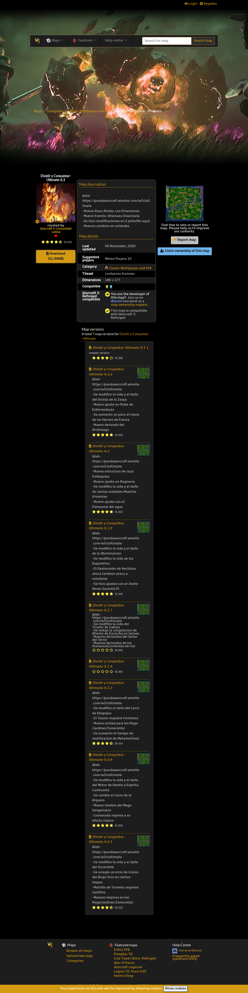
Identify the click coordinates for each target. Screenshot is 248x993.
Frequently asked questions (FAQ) (186, 957)
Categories (54, 111)
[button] (54, 41)
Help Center (181, 945)
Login (191, 4)
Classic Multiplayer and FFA (89, 111)
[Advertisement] (124, 142)
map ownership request (129, 305)
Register (208, 4)
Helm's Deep (123, 976)
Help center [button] (114, 41)
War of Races (124, 963)
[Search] (166, 41)
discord (116, 301)
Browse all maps (79, 951)
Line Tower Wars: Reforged (135, 959)
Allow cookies (175, 989)
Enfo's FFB (122, 950)
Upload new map (79, 956)
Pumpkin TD (123, 954)
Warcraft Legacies (128, 967)
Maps (38, 111)
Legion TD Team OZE (130, 972)
